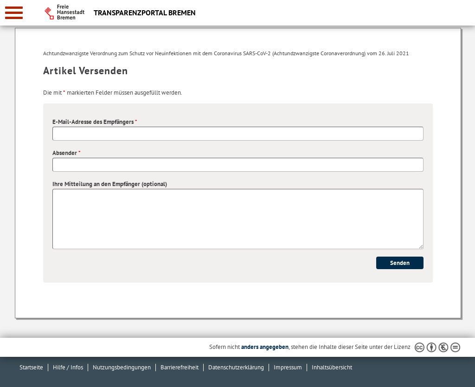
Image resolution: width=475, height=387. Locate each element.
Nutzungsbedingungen (122, 367)
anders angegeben (265, 347)
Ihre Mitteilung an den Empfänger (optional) (109, 184)
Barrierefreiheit (179, 367)
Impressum (288, 367)
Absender (66, 153)
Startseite (31, 367)
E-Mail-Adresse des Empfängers (94, 122)
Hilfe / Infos (68, 367)
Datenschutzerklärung (236, 367)
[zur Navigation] (14, 13)
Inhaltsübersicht (332, 367)
